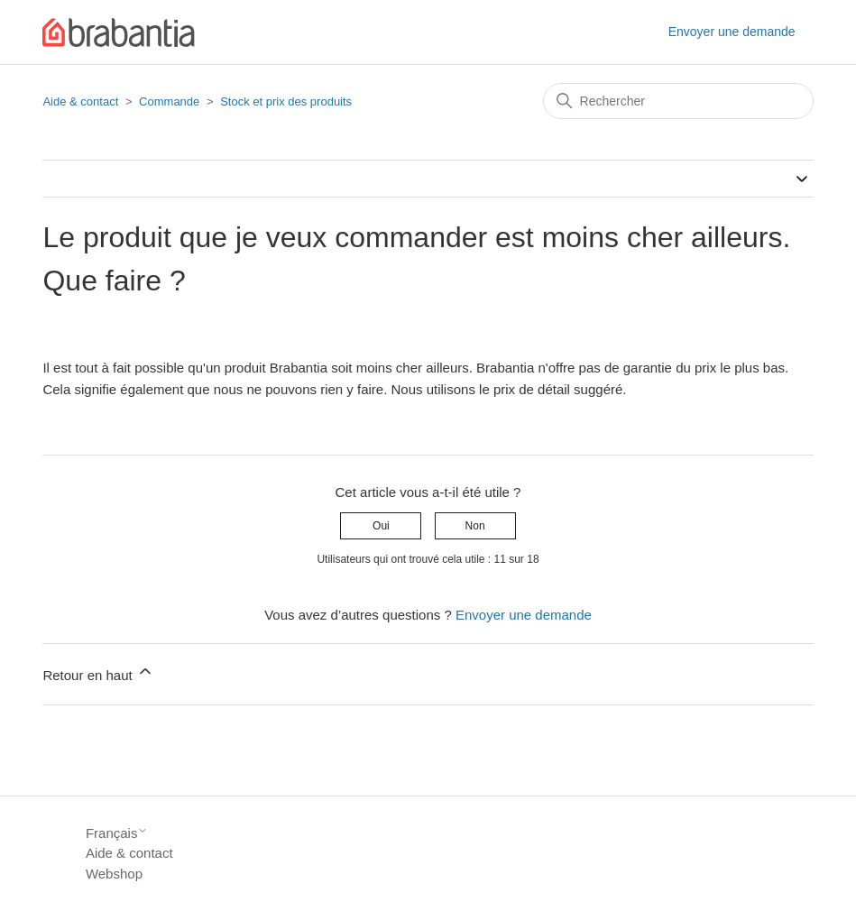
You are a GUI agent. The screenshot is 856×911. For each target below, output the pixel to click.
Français (117, 833)
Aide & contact (80, 101)
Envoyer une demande (732, 31)
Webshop (114, 873)
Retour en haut (97, 672)
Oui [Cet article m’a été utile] (381, 526)
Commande (169, 101)
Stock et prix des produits (286, 101)
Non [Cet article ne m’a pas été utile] (475, 526)
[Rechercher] (678, 101)
